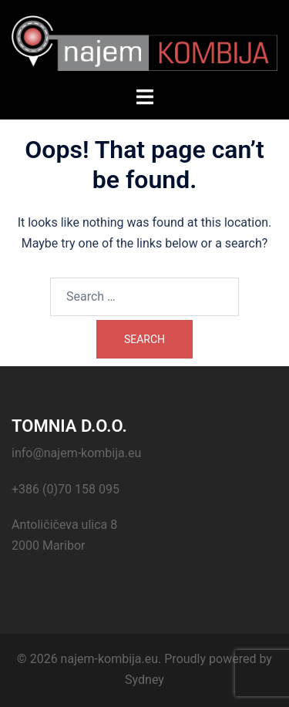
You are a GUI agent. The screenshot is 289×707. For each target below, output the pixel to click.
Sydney (144, 679)
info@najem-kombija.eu (76, 453)
